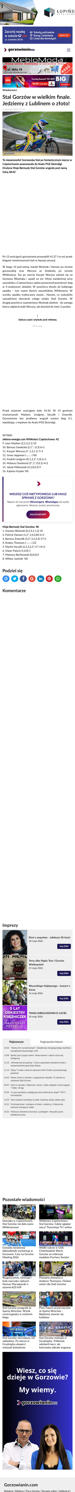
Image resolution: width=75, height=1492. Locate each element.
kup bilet (64, 946)
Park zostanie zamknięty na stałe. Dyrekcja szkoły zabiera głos (38, 1100)
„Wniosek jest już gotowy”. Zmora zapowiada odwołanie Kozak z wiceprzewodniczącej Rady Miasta (38, 1064)
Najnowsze (16, 1041)
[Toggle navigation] (69, 50)
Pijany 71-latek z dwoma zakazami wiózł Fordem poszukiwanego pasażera (39, 1071)
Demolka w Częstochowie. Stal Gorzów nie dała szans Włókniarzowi (17, 1224)
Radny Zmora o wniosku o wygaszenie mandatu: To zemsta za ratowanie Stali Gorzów (38, 1079)
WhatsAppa (51, 501)
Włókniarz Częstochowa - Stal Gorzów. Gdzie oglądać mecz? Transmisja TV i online (55, 1224)
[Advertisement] (37, 214)
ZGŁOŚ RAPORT (38, 514)
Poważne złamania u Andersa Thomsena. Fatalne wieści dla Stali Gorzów (55, 1281)
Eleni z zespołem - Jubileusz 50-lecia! (49, 937)
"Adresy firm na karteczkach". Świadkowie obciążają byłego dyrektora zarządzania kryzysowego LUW (41, 1049)
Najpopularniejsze (51, 1041)
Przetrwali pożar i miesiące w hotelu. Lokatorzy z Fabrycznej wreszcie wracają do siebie (37, 1105)
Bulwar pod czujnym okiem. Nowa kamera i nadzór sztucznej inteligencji (37, 1057)
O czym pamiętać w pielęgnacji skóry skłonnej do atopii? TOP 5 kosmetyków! (38, 1094)
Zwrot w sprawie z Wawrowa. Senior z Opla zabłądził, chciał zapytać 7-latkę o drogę (40, 1086)
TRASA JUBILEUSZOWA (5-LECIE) (47, 1013)
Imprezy (10, 925)
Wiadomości (9, 90)
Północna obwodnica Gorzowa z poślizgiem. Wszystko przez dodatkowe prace (37, 1113)
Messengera (37, 501)
